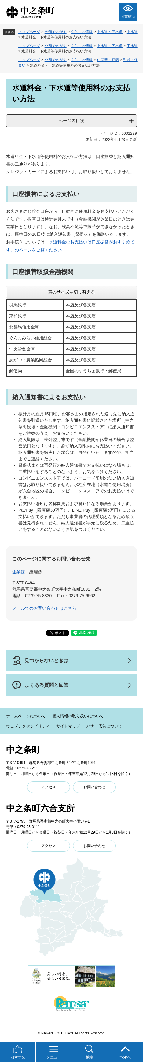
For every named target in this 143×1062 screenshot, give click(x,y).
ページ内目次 (71, 120)
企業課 (18, 571)
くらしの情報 (82, 32)
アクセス (48, 787)
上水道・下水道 (110, 32)
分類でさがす (56, 32)
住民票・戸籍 (108, 60)
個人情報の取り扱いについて (78, 716)
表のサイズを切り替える (71, 292)
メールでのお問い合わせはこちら (44, 608)
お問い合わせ (94, 787)
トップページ (29, 32)
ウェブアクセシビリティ (28, 726)
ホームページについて (26, 716)
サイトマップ (68, 726)
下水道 (132, 46)
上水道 (132, 32)
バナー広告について (104, 726)
